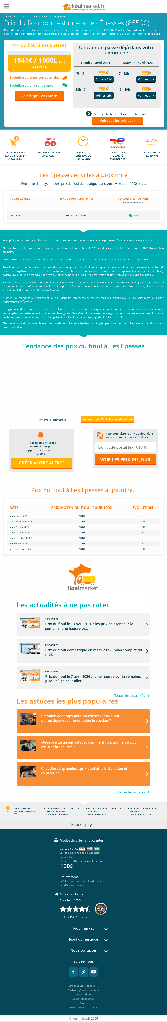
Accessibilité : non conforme (83, 1007)
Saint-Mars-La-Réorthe (150, 298)
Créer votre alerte (42, 463)
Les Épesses (25, 302)
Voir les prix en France (39, 95)
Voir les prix (104, 95)
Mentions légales (83, 994)
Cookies (83, 1003)
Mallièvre (106, 298)
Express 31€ (104, 79)
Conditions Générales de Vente (83, 985)
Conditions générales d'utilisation (84, 990)
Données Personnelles (83, 998)
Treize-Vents (10, 302)
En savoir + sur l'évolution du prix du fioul (107, 419)
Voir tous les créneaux (117, 120)
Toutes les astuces (131, 792)
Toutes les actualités (129, 695)
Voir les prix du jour (125, 459)
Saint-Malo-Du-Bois (124, 298)
